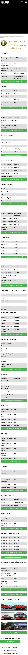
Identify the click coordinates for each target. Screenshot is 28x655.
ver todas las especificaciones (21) (14, 490)
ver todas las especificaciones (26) (14, 400)
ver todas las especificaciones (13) (14, 369)
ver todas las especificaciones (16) (14, 130)
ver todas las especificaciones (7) (14, 108)
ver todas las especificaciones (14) (14, 428)
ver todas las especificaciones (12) (14, 257)
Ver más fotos (14, 632)
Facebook (4, 647)
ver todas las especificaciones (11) (14, 232)
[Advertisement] (14, 20)
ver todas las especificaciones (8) (14, 203)
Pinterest (15, 647)
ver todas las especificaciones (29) (14, 461)
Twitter (10, 647)
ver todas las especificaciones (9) (14, 81)
